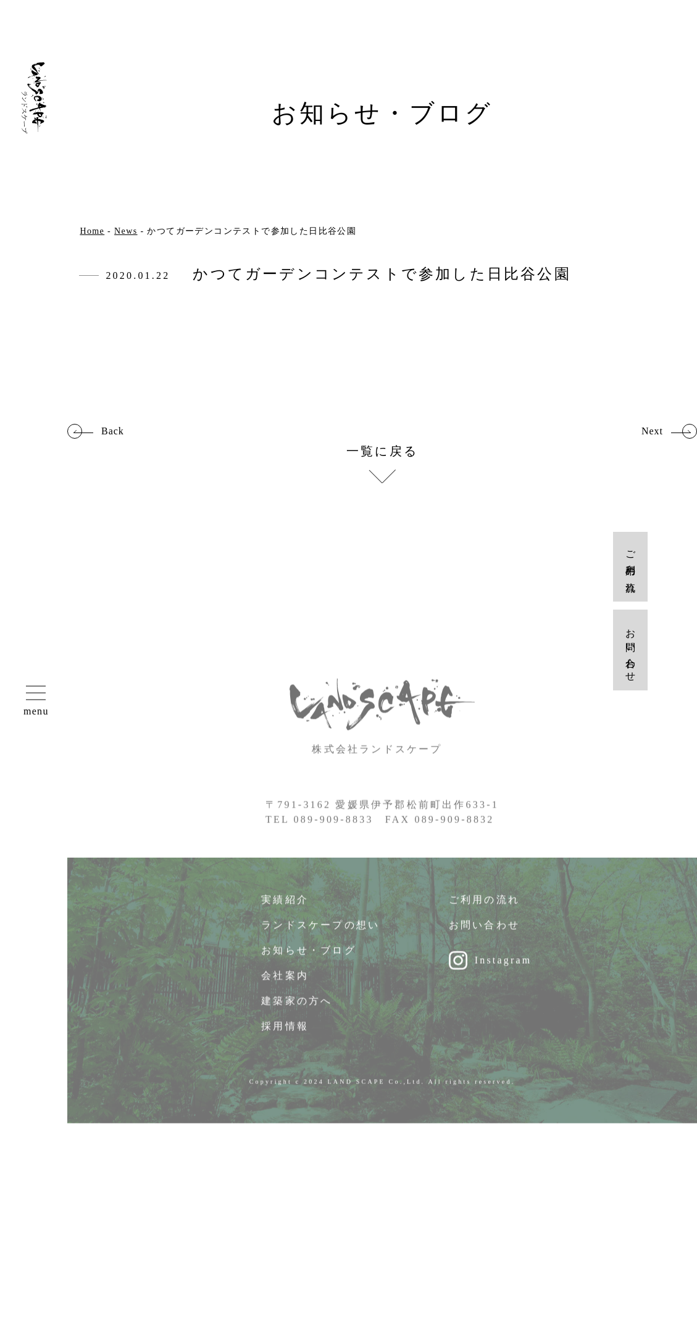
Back (112, 431)
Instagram (503, 968)
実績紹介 (285, 907)
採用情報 (285, 1034)
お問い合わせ (484, 932)
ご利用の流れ (484, 907)
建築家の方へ (296, 1008)
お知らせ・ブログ (308, 958)
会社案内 (285, 983)
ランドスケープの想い (320, 932)
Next (652, 431)
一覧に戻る (382, 451)
